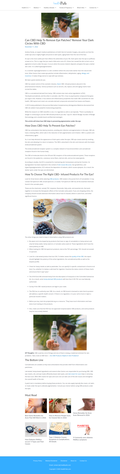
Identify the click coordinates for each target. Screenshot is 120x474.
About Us (73, 461)
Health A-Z (26, 7)
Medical (37, 7)
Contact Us (94, 7)
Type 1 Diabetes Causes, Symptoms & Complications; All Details (59, 439)
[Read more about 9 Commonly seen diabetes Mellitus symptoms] (84, 428)
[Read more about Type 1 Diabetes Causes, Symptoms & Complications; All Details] (60, 428)
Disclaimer (64, 461)
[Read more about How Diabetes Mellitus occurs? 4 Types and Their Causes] (36, 429)
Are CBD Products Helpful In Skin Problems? (64, 356)
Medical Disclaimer (51, 461)
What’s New (81, 7)
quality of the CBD (78, 256)
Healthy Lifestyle (50, 7)
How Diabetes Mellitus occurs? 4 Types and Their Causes (34, 441)
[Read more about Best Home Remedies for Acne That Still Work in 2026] (36, 406)
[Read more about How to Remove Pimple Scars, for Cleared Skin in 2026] (60, 406)
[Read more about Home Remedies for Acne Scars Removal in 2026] (84, 404)
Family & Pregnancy (66, 7)
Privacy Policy (37, 461)
